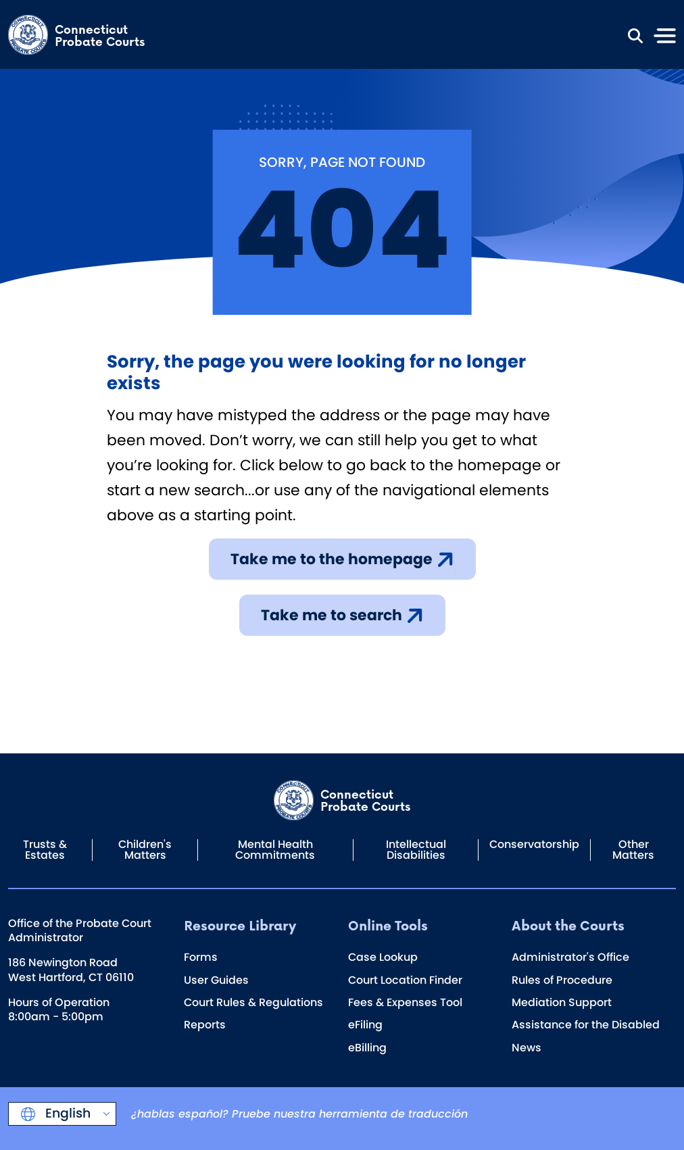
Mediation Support (562, 1002)
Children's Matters (145, 849)
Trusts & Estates (45, 849)
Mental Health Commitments (275, 849)
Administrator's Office (570, 957)
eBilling (367, 1047)
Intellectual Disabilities (416, 849)
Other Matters (633, 849)
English (66, 1113)
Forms (201, 957)
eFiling (365, 1024)
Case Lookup (383, 957)
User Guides (216, 980)
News (526, 1047)
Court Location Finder (405, 980)
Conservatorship (534, 844)
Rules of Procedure (562, 980)
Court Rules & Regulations (253, 1002)
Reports (205, 1024)
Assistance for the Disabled (586, 1024)
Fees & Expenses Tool (405, 1002)
